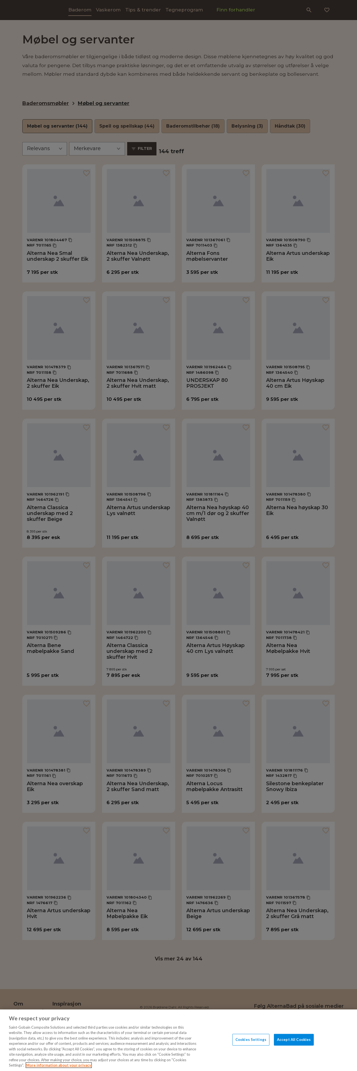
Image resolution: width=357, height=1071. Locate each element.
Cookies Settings (250, 1039)
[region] (178, 1040)
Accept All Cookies (294, 1039)
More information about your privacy (58, 1065)
